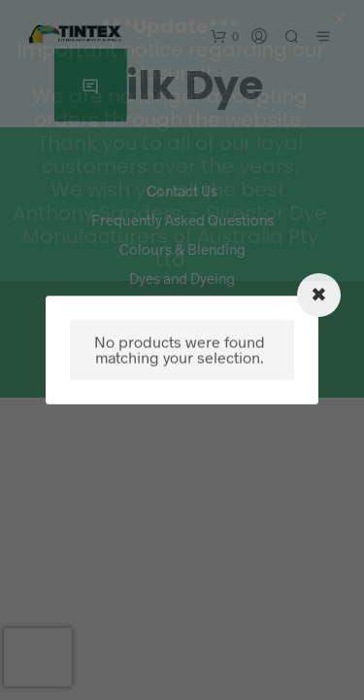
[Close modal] (319, 295)
